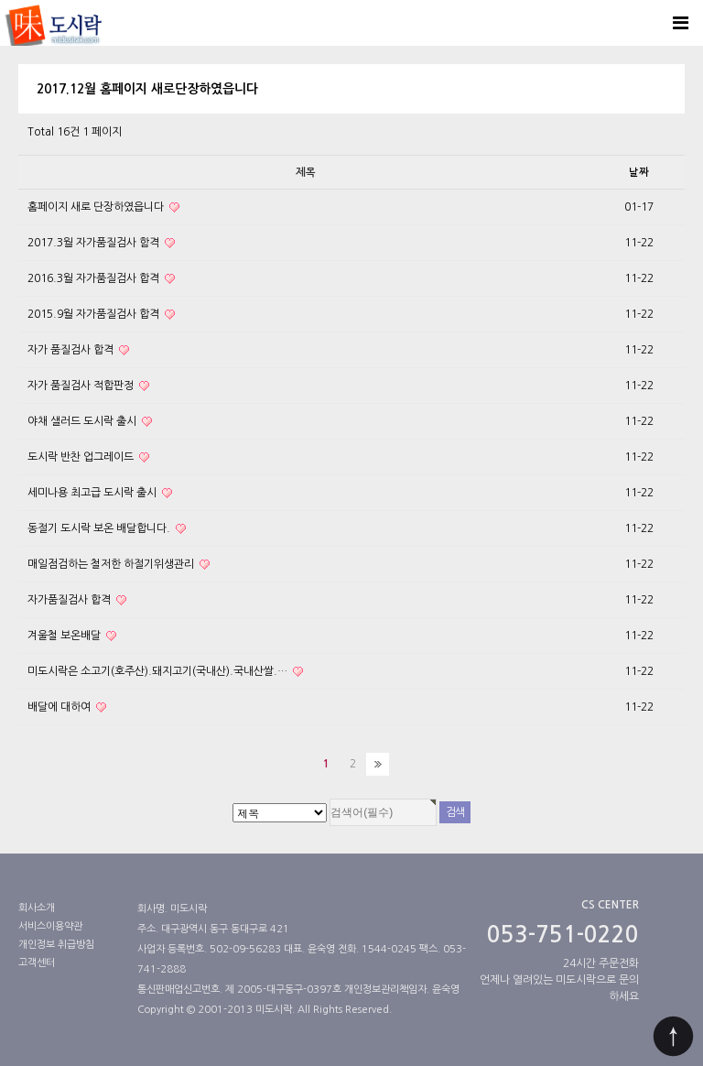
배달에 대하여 (66, 707)
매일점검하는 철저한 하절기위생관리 (118, 565)
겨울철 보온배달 (71, 636)
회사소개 (36, 908)
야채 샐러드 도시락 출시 (89, 422)
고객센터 (36, 963)
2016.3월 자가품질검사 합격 (101, 279)
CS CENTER (610, 904)
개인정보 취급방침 (56, 945)
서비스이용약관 (50, 926)
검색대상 (0, 46)
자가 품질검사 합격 (78, 350)
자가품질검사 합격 (76, 600)
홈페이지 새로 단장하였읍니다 (103, 207)
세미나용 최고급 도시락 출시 (99, 493)
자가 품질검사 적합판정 (88, 386)
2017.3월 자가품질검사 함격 (101, 243)
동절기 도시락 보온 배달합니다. (106, 529)
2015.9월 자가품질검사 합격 (101, 315)
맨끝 (377, 764)
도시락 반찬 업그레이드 (88, 457)
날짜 (639, 172)
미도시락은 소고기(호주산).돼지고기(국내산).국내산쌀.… (165, 672)
